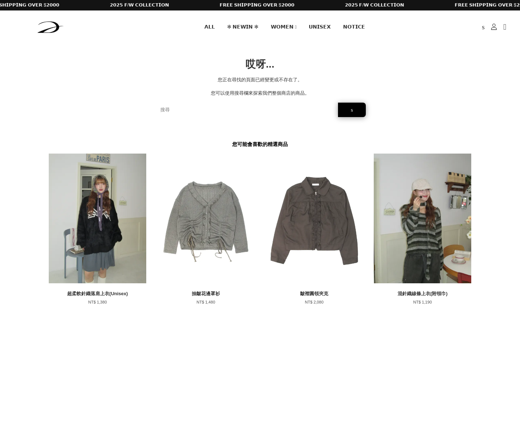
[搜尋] (246, 110)
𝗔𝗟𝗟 (209, 27)
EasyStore (107, 417)
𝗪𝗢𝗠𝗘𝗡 (284, 27)
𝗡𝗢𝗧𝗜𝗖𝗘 (354, 27)
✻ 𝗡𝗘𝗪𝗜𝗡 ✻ (243, 27)
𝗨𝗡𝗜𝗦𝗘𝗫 (320, 27)
